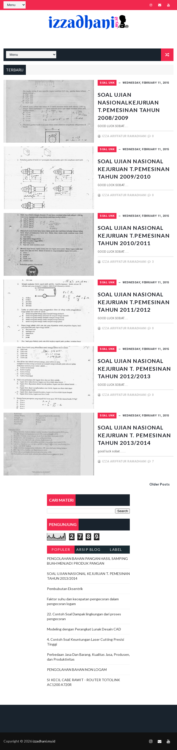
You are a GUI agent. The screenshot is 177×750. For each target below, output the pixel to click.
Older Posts (159, 484)
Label (116, 549)
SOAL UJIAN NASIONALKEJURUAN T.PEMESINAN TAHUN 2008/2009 (132, 106)
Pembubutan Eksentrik (65, 588)
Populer (60, 549)
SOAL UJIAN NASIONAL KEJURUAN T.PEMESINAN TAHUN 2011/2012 (134, 305)
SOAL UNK (107, 82)
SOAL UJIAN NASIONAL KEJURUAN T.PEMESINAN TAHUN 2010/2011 (134, 239)
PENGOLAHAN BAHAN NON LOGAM (77, 669)
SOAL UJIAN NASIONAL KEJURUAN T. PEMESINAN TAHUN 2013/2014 (134, 438)
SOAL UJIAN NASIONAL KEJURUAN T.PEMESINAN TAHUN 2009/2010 (134, 172)
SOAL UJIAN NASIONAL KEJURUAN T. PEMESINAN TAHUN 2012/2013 (134, 372)
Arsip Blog (88, 549)
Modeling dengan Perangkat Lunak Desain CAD (84, 629)
